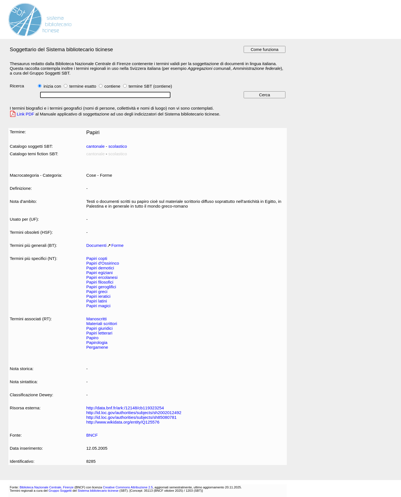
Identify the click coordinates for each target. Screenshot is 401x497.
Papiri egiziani (99, 272)
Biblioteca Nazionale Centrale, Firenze (46, 487)
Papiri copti (96, 258)
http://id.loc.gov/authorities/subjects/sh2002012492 (133, 412)
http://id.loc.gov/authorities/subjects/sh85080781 (131, 417)
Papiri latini (96, 301)
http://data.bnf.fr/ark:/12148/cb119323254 (125, 407)
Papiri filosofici (99, 282)
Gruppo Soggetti (60, 490)
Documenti (96, 245)
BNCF (92, 435)
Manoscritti (96, 318)
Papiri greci (96, 291)
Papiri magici (98, 305)
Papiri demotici (100, 267)
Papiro (92, 337)
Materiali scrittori (101, 323)
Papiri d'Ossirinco (102, 263)
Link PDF (25, 114)
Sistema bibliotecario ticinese (98, 490)
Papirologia (96, 342)
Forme (117, 245)
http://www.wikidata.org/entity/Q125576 (123, 422)
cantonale (95, 146)
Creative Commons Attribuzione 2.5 (128, 487)
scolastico (117, 146)
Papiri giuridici (99, 328)
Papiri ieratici (98, 296)
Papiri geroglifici (101, 286)
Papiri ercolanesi (102, 277)
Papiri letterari (99, 333)
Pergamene (97, 347)
